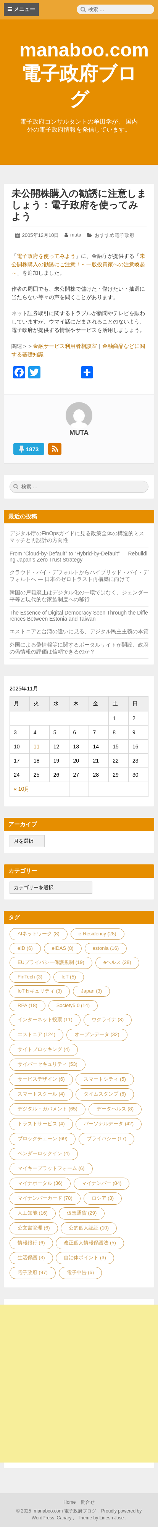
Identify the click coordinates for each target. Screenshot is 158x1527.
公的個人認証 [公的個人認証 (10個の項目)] (89, 1228)
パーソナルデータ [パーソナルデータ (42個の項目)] (109, 1123)
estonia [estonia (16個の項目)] (106, 948)
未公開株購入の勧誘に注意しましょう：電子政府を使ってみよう (79, 205)
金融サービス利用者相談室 (65, 346)
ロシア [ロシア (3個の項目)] (103, 1198)
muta (75, 235)
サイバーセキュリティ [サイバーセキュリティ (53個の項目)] (47, 1064)
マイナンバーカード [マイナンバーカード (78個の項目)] (45, 1198)
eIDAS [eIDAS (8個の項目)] (63, 948)
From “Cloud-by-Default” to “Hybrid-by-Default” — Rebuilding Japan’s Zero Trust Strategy (78, 556)
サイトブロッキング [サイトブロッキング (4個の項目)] (44, 1049)
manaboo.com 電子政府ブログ (84, 74)
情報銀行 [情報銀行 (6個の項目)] (31, 1242)
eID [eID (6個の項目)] (25, 948)
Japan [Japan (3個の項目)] (91, 991)
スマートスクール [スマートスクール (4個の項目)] (41, 1094)
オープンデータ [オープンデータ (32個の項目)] (96, 1034)
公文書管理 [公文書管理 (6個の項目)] (34, 1228)
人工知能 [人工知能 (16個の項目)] (33, 1213)
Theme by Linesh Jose (102, 1518)
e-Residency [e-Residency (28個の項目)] (97, 933)
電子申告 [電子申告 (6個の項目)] (80, 1272)
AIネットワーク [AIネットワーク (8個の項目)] (39, 933)
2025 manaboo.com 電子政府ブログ (58, 1511)
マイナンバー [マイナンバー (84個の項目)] (102, 1183)
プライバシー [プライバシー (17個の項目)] (107, 1138)
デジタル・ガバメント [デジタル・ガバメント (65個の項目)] (47, 1109)
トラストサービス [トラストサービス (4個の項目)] (41, 1123)
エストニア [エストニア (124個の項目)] (36, 1034)
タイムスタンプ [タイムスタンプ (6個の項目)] (105, 1094)
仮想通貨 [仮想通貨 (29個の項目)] (82, 1213)
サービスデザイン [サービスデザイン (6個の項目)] (41, 1079)
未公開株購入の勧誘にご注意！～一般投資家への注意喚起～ (78, 264)
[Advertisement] (79, 1384)
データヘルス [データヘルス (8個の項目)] (115, 1109)
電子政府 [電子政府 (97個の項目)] (33, 1272)
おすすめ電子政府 (114, 235)
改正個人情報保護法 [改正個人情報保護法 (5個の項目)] (90, 1242)
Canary (65, 1518)
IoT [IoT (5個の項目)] (68, 977)
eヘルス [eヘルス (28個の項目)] (117, 962)
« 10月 (21, 789)
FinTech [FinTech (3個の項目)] (30, 977)
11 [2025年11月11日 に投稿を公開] (37, 746)
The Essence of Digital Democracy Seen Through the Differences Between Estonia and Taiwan (79, 616)
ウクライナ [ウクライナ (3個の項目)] (108, 1019)
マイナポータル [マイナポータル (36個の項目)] (40, 1183)
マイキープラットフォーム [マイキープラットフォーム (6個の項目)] (51, 1168)
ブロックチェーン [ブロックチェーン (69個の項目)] (43, 1138)
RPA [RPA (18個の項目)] (27, 1005)
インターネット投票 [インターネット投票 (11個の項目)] (45, 1019)
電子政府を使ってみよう (46, 256)
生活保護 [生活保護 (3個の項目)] (31, 1257)
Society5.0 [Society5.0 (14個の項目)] (73, 1005)
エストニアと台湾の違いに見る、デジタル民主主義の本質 (79, 631)
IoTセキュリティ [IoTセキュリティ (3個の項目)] (40, 991)
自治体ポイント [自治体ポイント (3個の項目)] (85, 1257)
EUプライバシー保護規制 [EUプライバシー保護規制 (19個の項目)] (51, 962)
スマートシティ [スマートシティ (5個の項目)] (105, 1079)
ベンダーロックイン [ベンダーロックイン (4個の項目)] (44, 1153)
